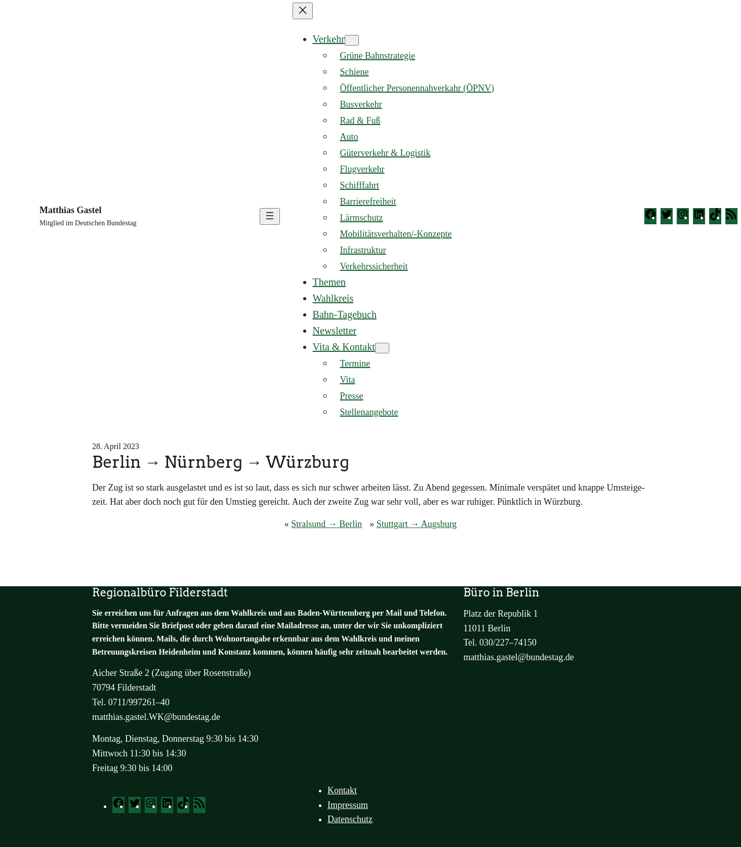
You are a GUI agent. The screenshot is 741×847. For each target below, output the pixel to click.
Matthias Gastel (70, 210)
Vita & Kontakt (344, 346)
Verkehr (329, 39)
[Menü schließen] (303, 11)
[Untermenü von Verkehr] (352, 40)
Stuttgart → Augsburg (417, 524)
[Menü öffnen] (270, 216)
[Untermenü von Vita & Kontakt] (382, 348)
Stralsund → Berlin (326, 524)
